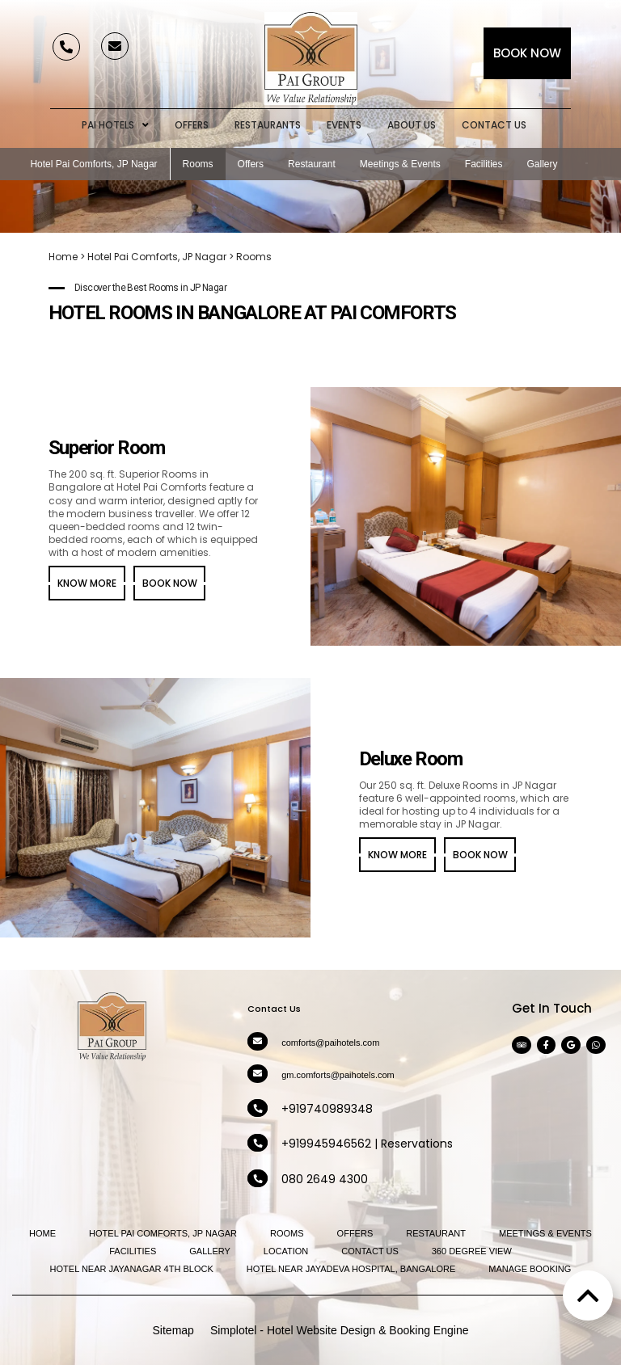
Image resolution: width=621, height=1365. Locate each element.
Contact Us (494, 125)
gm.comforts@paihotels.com (338, 1075)
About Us (411, 125)
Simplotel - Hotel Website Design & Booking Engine (339, 1330)
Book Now (527, 52)
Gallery (542, 164)
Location (286, 1251)
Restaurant (312, 164)
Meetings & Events (400, 164)
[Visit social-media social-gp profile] (571, 1045)
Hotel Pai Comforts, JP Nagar (93, 164)
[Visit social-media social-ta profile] (521, 1045)
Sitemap (173, 1330)
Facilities (484, 164)
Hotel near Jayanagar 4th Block (131, 1269)
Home (63, 256)
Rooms (198, 164)
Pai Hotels (115, 125)
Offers (192, 125)
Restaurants (267, 125)
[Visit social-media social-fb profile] (546, 1045)
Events (344, 125)
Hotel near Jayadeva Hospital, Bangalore (351, 1269)
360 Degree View (472, 1251)
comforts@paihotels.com (330, 1042)
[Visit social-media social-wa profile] (596, 1045)
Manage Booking (529, 1269)
